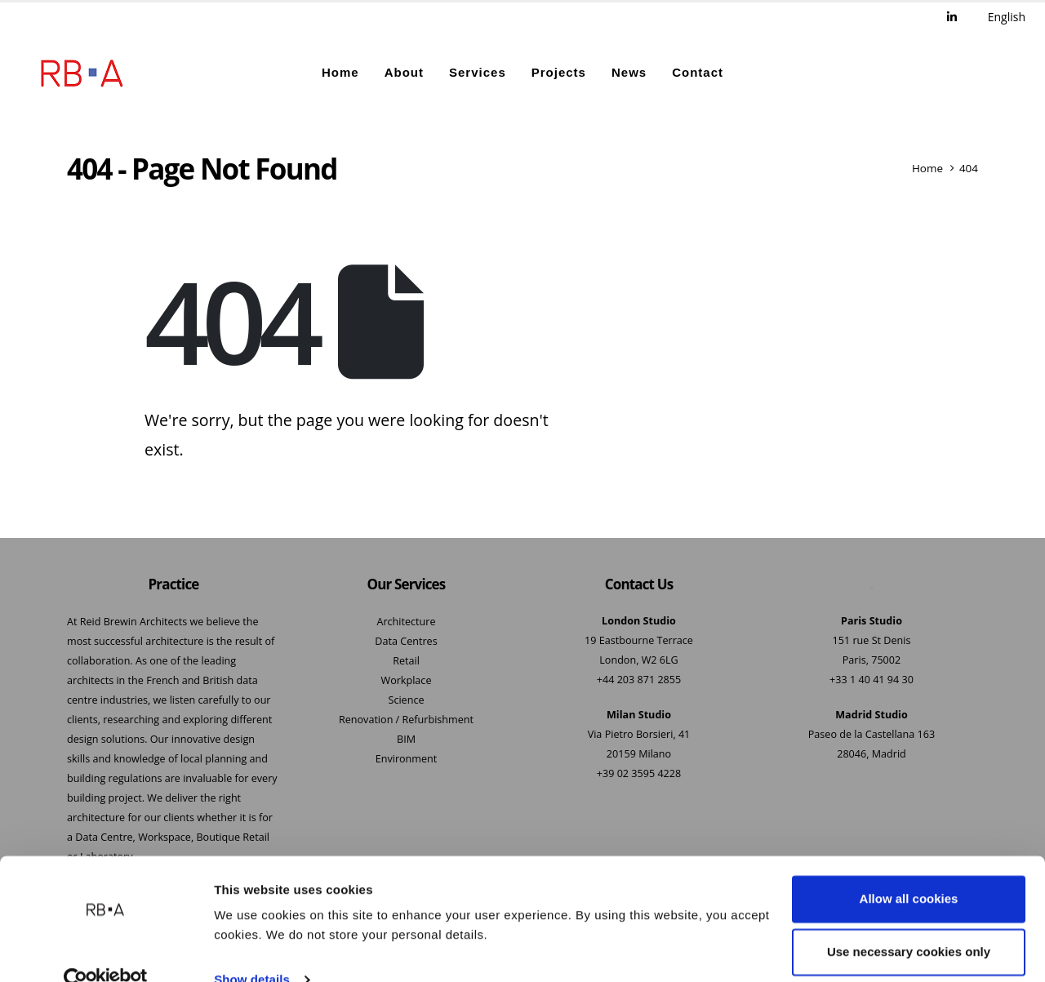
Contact (697, 73)
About (404, 73)
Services (477, 73)
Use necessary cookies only (908, 922)
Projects (558, 73)
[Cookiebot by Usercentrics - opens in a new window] (105, 950)
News (629, 73)
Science (406, 701)
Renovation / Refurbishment (406, 720)
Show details (252, 950)
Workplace (406, 681)
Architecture (405, 622)
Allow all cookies (909, 869)
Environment (407, 759)
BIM (406, 740)
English (1006, 16)
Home (340, 73)
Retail (406, 662)
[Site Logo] (81, 73)
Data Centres (406, 642)
